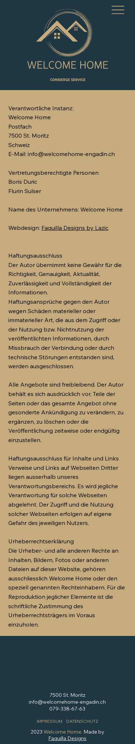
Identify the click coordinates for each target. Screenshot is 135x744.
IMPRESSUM (49, 721)
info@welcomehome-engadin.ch (67, 702)
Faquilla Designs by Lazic (74, 227)
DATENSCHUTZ (82, 721)
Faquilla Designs (67, 738)
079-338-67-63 (67, 708)
